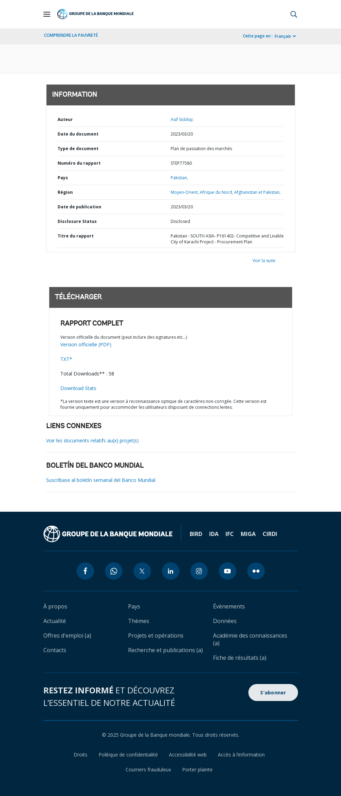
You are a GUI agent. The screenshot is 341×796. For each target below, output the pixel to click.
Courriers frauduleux (148, 769)
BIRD (196, 534)
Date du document (78, 134)
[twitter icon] (142, 571)
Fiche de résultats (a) (239, 657)
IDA (214, 534)
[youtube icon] (227, 571)
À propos (55, 606)
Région (65, 192)
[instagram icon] (199, 571)
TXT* (66, 359)
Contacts (54, 650)
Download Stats (78, 388)
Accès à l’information (241, 754)
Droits (80, 754)
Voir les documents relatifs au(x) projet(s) (92, 440)
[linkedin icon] (170, 571)
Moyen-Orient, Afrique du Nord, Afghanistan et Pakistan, (226, 192)
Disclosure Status (77, 221)
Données (225, 621)
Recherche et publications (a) (165, 650)
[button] (294, 14)
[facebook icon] (85, 571)
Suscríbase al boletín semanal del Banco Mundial (100, 480)
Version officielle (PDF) (85, 344)
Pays (63, 178)
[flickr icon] (256, 571)
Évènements (229, 606)
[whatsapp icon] (113, 571)
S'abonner (273, 692)
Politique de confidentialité (128, 754)
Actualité (54, 621)
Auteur (65, 119)
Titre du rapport (76, 236)
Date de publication (79, 207)
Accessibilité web (188, 754)
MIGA (248, 534)
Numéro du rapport (79, 163)
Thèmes (138, 621)
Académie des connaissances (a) (250, 639)
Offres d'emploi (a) (67, 635)
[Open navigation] (46, 14)
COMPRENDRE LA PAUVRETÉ (71, 35)
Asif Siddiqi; (182, 119)
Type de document (78, 149)
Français (283, 36)
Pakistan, (179, 178)
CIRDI (270, 534)
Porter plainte (197, 769)
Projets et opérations (156, 635)
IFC (229, 534)
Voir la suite (264, 260)
